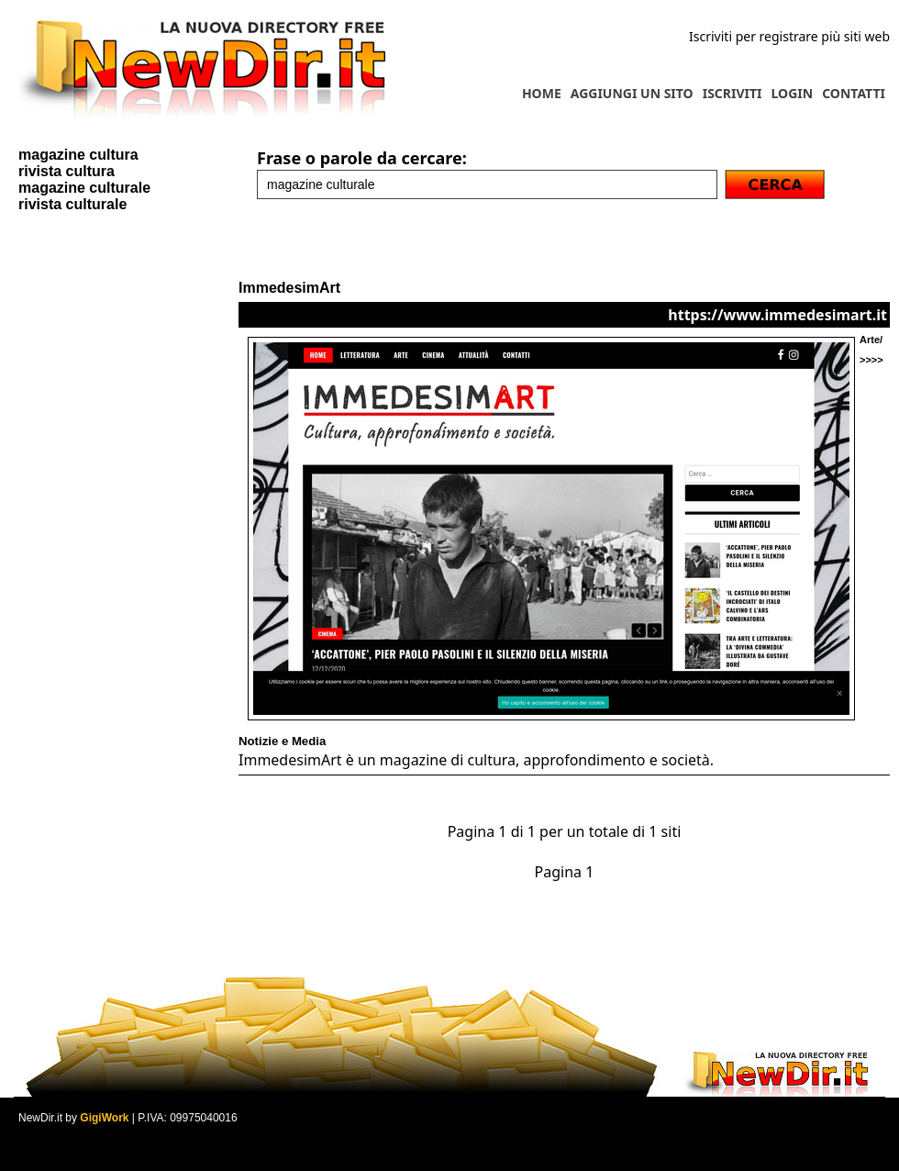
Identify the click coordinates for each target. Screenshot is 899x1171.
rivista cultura (66, 171)
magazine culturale (84, 187)
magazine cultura (78, 154)
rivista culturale (72, 204)
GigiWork (104, 1117)
